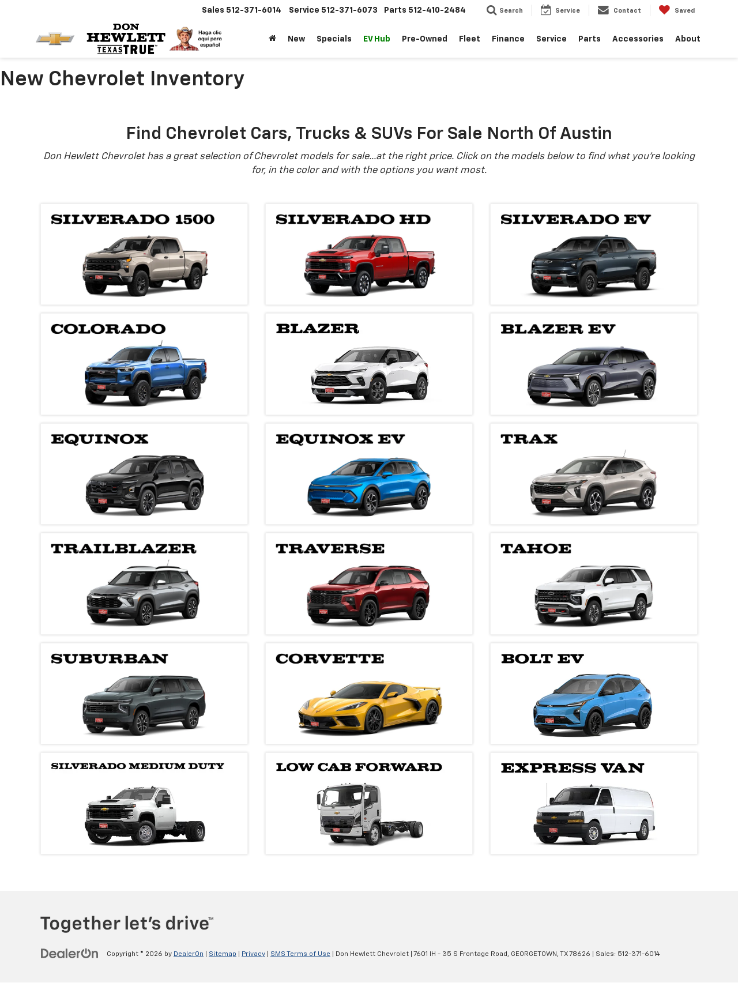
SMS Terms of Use (300, 954)
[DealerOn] (69, 954)
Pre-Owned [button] (424, 39)
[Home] (272, 39)
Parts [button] (589, 39)
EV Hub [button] (376, 39)
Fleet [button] (469, 39)
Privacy (253, 954)
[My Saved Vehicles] (676, 10)
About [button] (688, 39)
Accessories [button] (638, 39)
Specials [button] (334, 39)
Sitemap (222, 954)
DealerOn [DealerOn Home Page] (189, 954)
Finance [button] (508, 39)
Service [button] (551, 39)
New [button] (296, 39)
